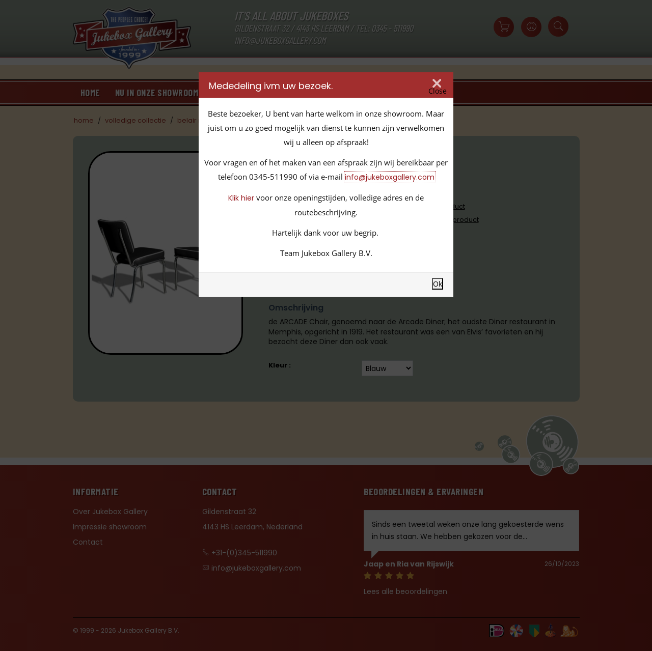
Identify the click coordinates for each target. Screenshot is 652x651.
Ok (437, 284)
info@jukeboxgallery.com (389, 177)
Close (437, 91)
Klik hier (241, 198)
